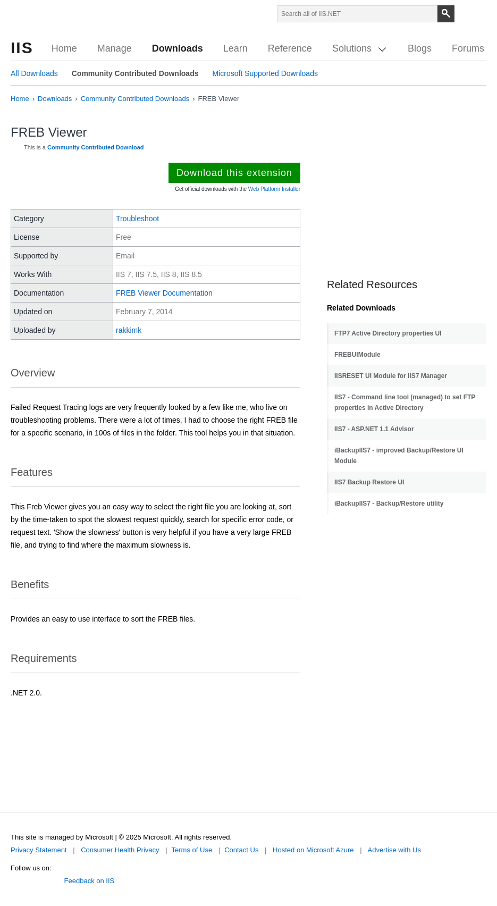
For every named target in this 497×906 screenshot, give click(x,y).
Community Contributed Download (95, 147)
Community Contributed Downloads (135, 73)
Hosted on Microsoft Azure (313, 850)
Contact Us (241, 850)
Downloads (177, 48)
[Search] (445, 13)
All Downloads (34, 73)
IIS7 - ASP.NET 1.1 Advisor (374, 429)
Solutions (359, 48)
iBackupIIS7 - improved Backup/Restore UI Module (399, 456)
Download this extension (234, 172)
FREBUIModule (357, 354)
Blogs (420, 48)
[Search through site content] (357, 13)
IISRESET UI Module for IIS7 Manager (390, 376)
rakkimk (128, 330)
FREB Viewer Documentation (164, 293)
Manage (114, 48)
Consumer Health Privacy (120, 850)
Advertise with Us (393, 850)
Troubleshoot (137, 218)
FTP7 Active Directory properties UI (388, 333)
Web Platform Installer (274, 189)
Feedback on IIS (89, 881)
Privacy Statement (39, 850)
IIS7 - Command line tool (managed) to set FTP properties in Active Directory (404, 402)
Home (64, 48)
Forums (468, 48)
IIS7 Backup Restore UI (369, 482)
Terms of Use (192, 850)
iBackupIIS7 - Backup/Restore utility (388, 503)
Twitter (15, 879)
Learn (235, 48)
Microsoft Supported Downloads (264, 73)
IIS (22, 47)
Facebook (31, 879)
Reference (290, 48)
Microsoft (36, 16)
